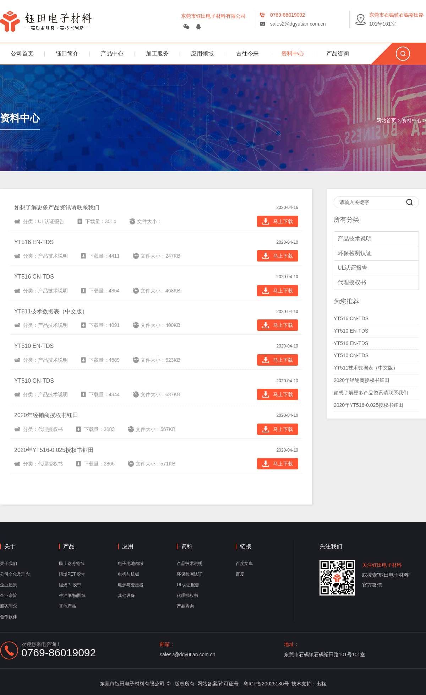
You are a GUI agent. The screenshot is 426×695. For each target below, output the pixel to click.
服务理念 (8, 606)
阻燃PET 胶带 (72, 574)
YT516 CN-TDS (351, 318)
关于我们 (8, 563)
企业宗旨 (8, 595)
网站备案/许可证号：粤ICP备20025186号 (243, 683)
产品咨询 (337, 53)
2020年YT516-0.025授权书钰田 (368, 405)
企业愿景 (8, 584)
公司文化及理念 (15, 574)
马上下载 (277, 221)
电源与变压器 (130, 584)
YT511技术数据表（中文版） (366, 368)
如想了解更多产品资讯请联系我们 (371, 392)
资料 (186, 546)
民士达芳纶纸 (71, 563)
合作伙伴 (8, 616)
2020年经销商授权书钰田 (361, 380)
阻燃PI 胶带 (70, 584)
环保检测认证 (355, 253)
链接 (245, 546)
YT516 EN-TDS (351, 343)
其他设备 (126, 595)
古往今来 (247, 53)
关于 (10, 546)
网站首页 (386, 120)
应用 (127, 546)
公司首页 (22, 53)
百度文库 (244, 563)
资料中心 (292, 53)
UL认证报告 (352, 268)
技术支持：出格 (308, 683)
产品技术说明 (355, 239)
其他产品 (67, 606)
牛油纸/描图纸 (72, 595)
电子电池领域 (130, 563)
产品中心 (112, 53)
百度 (240, 574)
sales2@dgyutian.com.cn (298, 24)
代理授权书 (352, 282)
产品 (69, 546)
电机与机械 (128, 574)
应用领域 (202, 53)
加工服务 (157, 53)
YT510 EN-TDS (351, 331)
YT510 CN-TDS (351, 355)
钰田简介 (67, 53)
